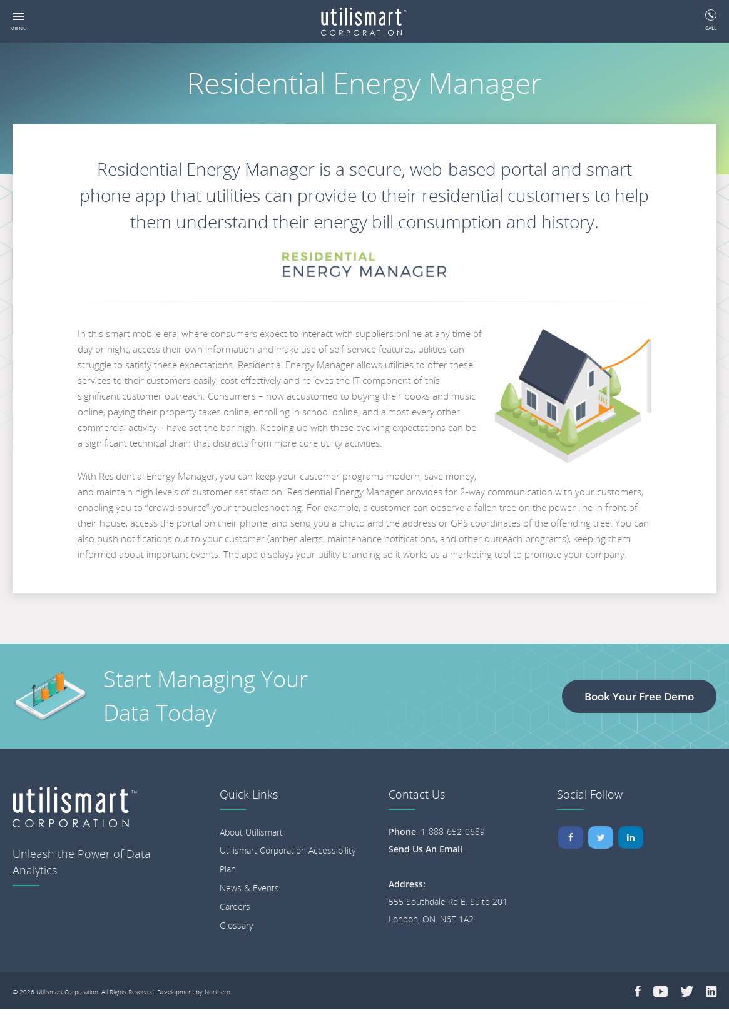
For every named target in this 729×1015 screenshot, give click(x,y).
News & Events (249, 888)
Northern (217, 991)
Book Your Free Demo (639, 696)
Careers (235, 906)
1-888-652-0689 (453, 831)
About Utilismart (251, 832)
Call (710, 20)
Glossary (236, 925)
